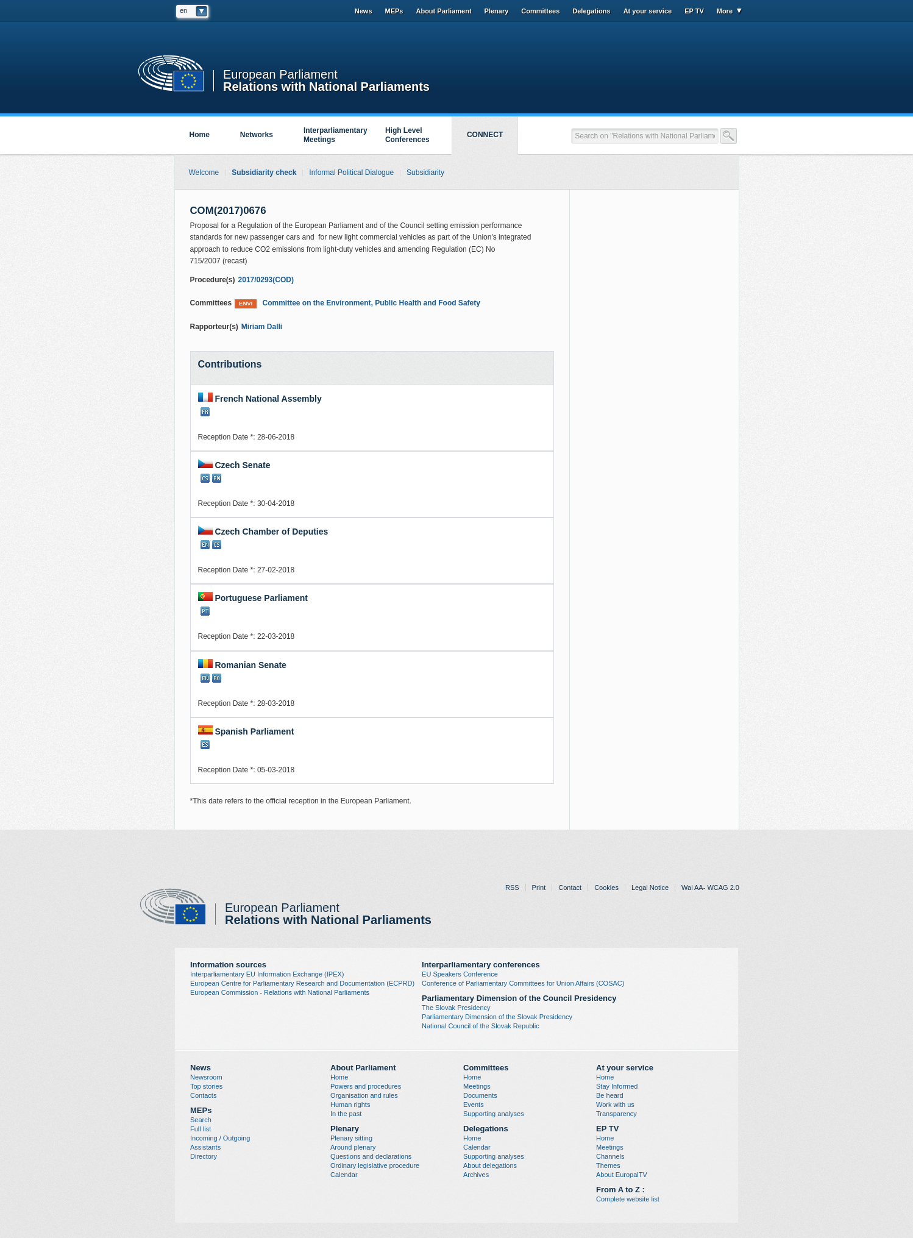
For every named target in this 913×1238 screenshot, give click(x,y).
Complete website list (627, 1199)
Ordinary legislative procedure (374, 1165)
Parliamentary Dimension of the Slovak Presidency (497, 1016)
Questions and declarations (370, 1156)
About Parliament (443, 11)
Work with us (615, 1104)
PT (205, 611)
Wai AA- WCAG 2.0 (710, 887)
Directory (203, 1156)
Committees (540, 11)
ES (205, 744)
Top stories (206, 1086)
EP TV (694, 11)
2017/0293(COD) (266, 280)
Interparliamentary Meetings (336, 135)
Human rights (350, 1104)
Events (473, 1104)
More (725, 11)
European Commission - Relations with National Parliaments (279, 992)
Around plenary (353, 1147)
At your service (647, 11)
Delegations (591, 11)
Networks (256, 134)
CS (205, 478)
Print (539, 887)
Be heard (609, 1095)
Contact (569, 887)
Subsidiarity (425, 172)
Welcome (204, 172)
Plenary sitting (351, 1138)
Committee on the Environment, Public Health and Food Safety (357, 303)
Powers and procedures (365, 1086)
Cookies (606, 887)
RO (216, 678)
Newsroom (206, 1077)
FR (205, 411)
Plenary (497, 11)
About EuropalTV (621, 1174)
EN (216, 478)
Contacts (203, 1095)
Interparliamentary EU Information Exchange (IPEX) (267, 974)
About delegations (490, 1165)
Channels (610, 1156)
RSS (512, 887)
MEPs (394, 11)
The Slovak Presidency (456, 1007)
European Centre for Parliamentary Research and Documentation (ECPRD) (302, 983)
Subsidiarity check (264, 172)
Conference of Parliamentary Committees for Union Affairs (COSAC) (523, 983)
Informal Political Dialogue (351, 172)
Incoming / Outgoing (220, 1138)
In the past (345, 1113)
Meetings (477, 1086)
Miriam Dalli (261, 326)
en (183, 10)
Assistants (205, 1147)
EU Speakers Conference (460, 974)
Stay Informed (617, 1086)
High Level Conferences (407, 135)
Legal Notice (650, 887)
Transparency (616, 1113)
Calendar (344, 1174)
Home (200, 134)
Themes (608, 1165)
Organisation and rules (364, 1095)
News (363, 11)
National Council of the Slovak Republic (480, 1026)
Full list (200, 1129)
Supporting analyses (493, 1113)
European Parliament (280, 74)
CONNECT (485, 134)
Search (200, 1119)
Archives (476, 1174)
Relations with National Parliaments (326, 85)
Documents (480, 1095)
